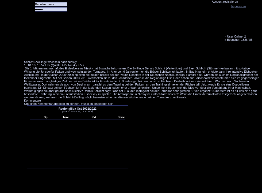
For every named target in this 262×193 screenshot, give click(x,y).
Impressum (238, 6)
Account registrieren (225, 1)
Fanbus (160, 52)
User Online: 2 (236, 36)
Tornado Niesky (141, 30)
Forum (97, 52)
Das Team (76, 52)
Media (139, 52)
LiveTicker (118, 52)
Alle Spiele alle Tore (45, 52)
